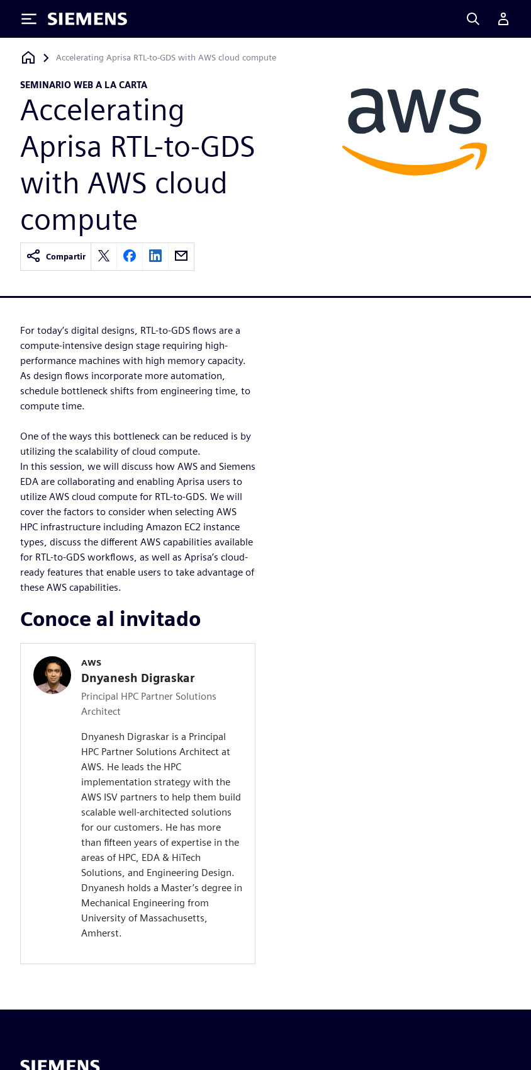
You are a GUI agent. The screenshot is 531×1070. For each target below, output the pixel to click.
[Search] (473, 18)
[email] (181, 256)
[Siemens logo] (87, 19)
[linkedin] (155, 256)
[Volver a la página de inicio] (28, 57)
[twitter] (103, 256)
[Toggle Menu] (29, 19)
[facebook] (129, 256)
